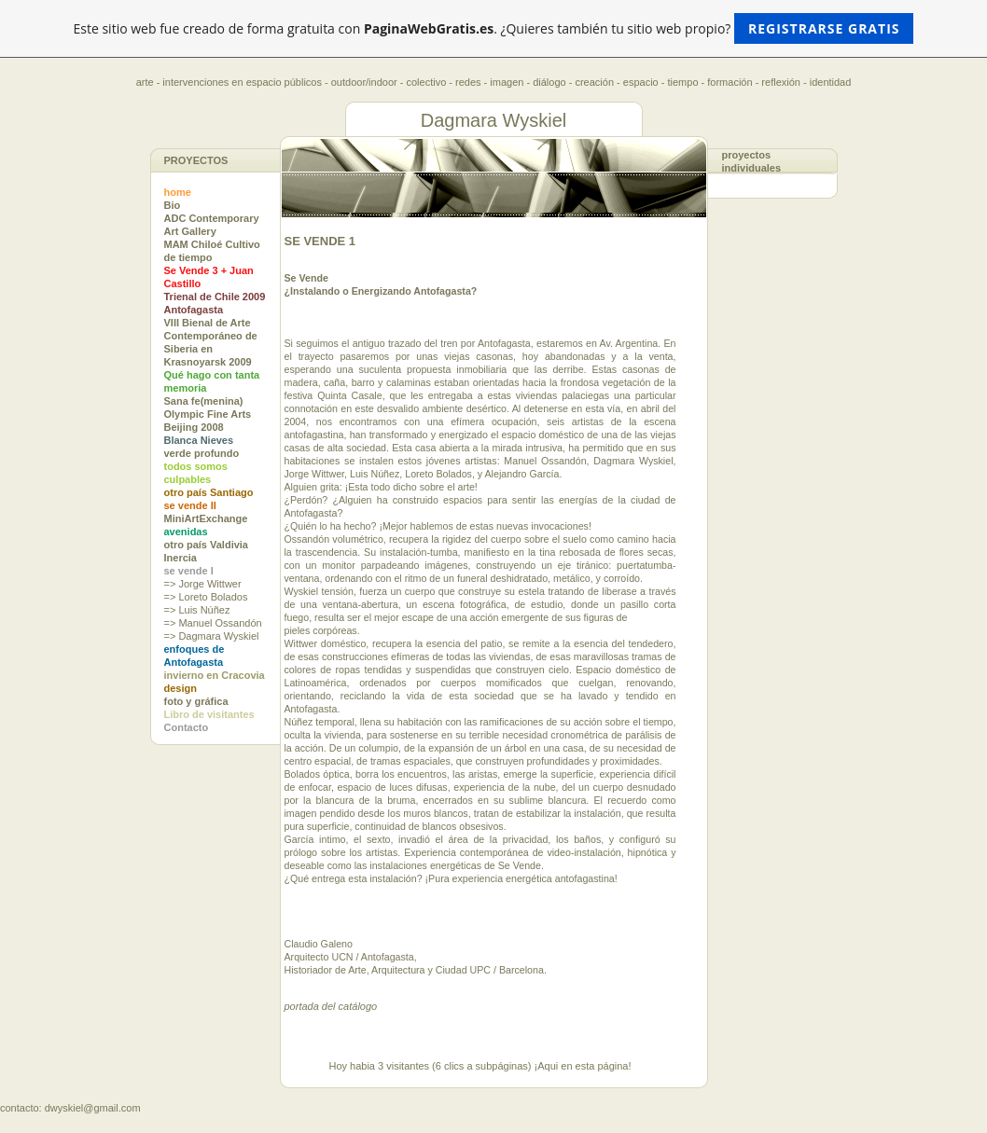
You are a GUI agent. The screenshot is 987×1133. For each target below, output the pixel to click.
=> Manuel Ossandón (213, 623)
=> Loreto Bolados (206, 596)
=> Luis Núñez (197, 609)
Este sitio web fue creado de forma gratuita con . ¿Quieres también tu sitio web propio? (494, 28)
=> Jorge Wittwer (203, 583)
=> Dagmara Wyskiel (211, 636)
